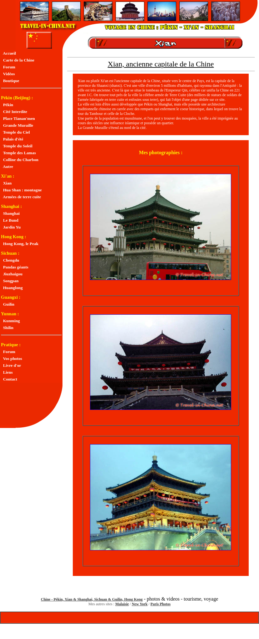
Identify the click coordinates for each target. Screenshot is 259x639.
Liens (7, 372)
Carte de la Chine (17, 60)
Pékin (7, 104)
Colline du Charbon (19, 159)
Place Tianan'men (18, 118)
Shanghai (10, 213)
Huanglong (12, 287)
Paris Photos (161, 604)
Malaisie (122, 604)
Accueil (8, 53)
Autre (7, 166)
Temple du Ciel (15, 132)
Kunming (10, 320)
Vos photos (11, 358)
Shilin (7, 327)
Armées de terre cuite (21, 196)
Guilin (7, 304)
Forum (8, 67)
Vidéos (8, 73)
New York (140, 604)
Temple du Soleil (16, 146)
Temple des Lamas (18, 152)
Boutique (10, 80)
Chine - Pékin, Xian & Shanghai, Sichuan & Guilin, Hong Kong (92, 599)
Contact (9, 379)
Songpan (9, 280)
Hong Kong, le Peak (19, 243)
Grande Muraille (17, 125)
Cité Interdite (14, 111)
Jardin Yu (11, 227)
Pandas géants (14, 267)
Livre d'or (11, 365)
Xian (6, 183)
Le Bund (9, 220)
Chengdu (10, 260)
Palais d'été (12, 139)
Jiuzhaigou (11, 274)
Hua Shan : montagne (21, 190)
